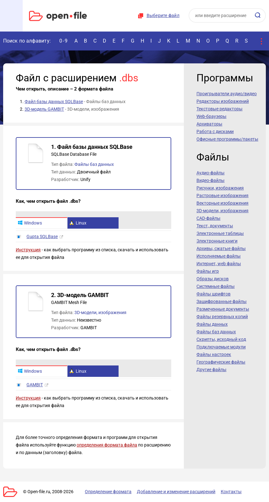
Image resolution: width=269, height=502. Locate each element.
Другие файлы (211, 369)
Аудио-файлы (210, 172)
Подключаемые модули (221, 346)
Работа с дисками (215, 131)
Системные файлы (215, 286)
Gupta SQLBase (42, 236)
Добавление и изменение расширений (176, 491)
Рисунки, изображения (220, 187)
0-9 (63, 41)
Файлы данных (212, 324)
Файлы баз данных (94, 164)
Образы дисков (212, 278)
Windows (30, 222)
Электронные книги (216, 240)
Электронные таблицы (220, 233)
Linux (77, 222)
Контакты (231, 491)
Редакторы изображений (222, 101)
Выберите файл (163, 15)
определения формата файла (107, 444)
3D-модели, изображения (100, 312)
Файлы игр (207, 271)
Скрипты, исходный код (221, 339)
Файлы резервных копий (222, 316)
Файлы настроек (213, 354)
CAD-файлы (208, 218)
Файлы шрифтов (213, 293)
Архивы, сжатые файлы (221, 248)
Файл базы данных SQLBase (54, 101)
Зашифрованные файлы (221, 301)
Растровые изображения (222, 195)
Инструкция (28, 249)
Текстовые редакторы (219, 108)
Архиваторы (209, 123)
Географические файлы (220, 362)
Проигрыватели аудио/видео (226, 93)
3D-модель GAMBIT (44, 109)
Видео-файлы (210, 180)
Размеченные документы (222, 309)
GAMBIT (34, 384)
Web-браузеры (211, 116)
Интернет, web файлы (218, 263)
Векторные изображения (222, 203)
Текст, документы (214, 225)
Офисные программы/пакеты (227, 139)
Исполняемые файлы (218, 256)
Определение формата (108, 491)
